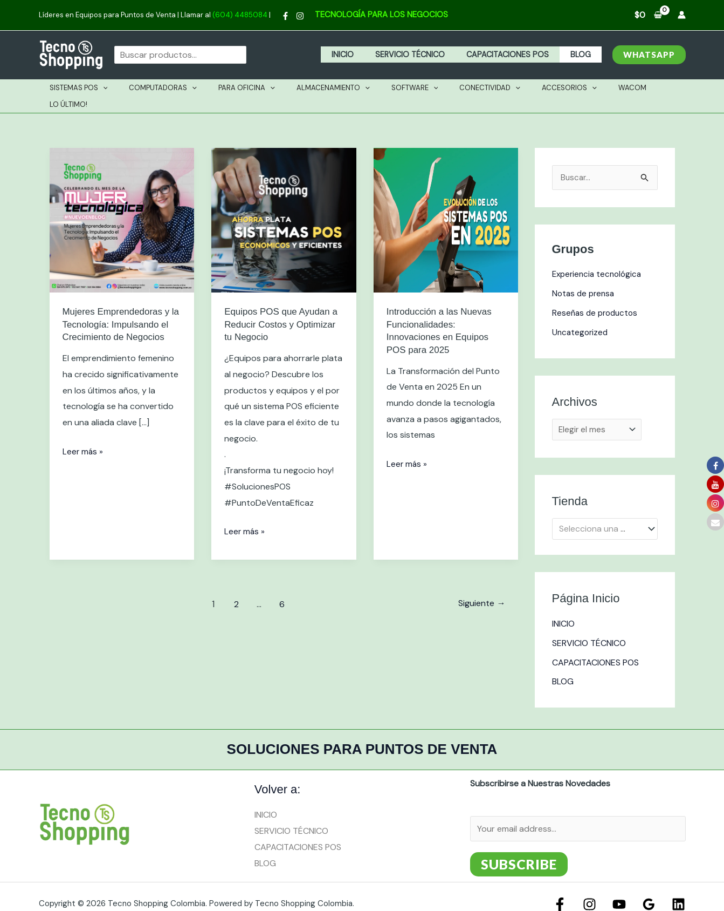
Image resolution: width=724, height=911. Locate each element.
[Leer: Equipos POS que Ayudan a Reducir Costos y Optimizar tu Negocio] (283, 202)
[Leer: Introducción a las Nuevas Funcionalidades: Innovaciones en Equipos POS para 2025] (446, 202)
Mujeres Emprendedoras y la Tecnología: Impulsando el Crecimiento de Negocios (122, 307)
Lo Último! (641, 87)
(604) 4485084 (239, 14)
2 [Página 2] (232, 587)
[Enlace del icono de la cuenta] (682, 15)
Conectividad (467, 87)
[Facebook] (285, 16)
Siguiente (479, 587)
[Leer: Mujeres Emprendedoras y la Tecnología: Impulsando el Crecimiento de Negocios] (122, 202)
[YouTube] (624, 890)
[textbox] (599, 514)
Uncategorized (581, 316)
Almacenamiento (325, 87)
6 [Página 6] (280, 587)
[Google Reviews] (651, 890)
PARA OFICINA (246, 87)
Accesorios (538, 87)
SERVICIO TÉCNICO (425, 54)
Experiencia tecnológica (599, 257)
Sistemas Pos (93, 87)
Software (399, 87)
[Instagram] (300, 16)
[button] (649, 54)
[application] (117, 87)
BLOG (583, 54)
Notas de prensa (585, 277)
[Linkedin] (678, 890)
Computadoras (170, 87)
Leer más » (83, 433)
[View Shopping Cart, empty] (648, 15)
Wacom (594, 87)
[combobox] (605, 514)
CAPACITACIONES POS (516, 54)
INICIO (364, 54)
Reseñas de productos (597, 296)
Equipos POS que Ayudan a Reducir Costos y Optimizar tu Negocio (280, 307)
